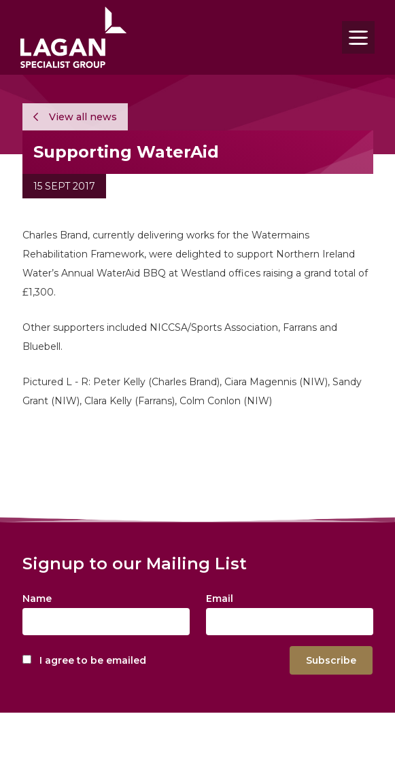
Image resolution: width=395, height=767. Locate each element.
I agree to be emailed (92, 660)
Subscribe (331, 660)
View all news (75, 117)
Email (219, 598)
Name (37, 598)
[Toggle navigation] (358, 37)
